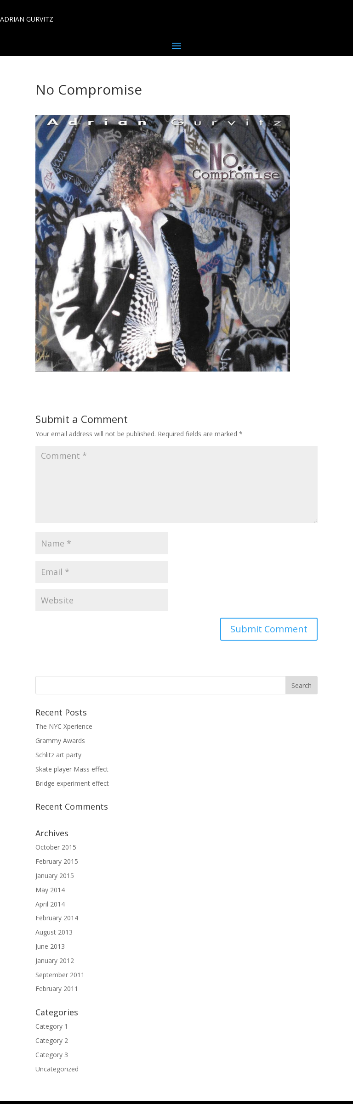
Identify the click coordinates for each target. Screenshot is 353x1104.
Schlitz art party (58, 754)
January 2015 (54, 875)
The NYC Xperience (63, 726)
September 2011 (60, 974)
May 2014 (50, 889)
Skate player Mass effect (71, 769)
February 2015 (56, 861)
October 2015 (55, 847)
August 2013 (54, 932)
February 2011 (56, 988)
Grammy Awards (60, 740)
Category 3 (51, 1054)
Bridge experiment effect (72, 783)
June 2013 (50, 946)
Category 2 (51, 1040)
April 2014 (50, 904)
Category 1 (51, 1026)
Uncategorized (57, 1069)
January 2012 (54, 960)
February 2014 (56, 917)
